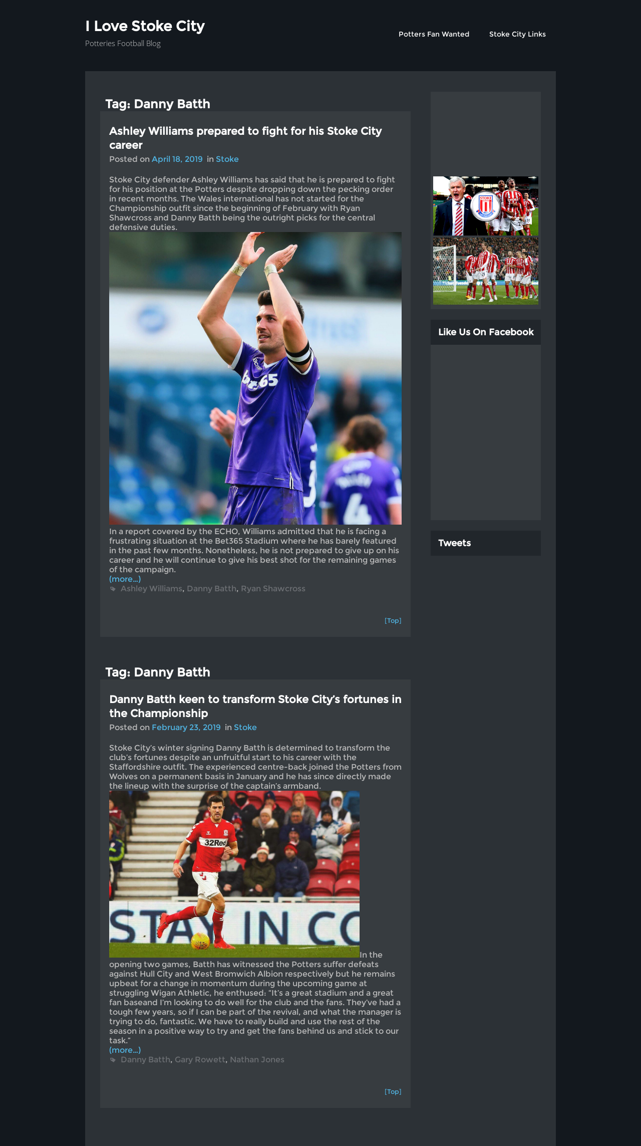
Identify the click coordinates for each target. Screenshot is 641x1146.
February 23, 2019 (186, 727)
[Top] (393, 620)
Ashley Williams (151, 588)
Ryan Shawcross (273, 588)
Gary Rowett (200, 1059)
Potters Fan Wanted (434, 34)
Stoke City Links (517, 34)
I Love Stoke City (144, 26)
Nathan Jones (257, 1059)
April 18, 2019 (177, 159)
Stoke (227, 159)
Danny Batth (211, 588)
